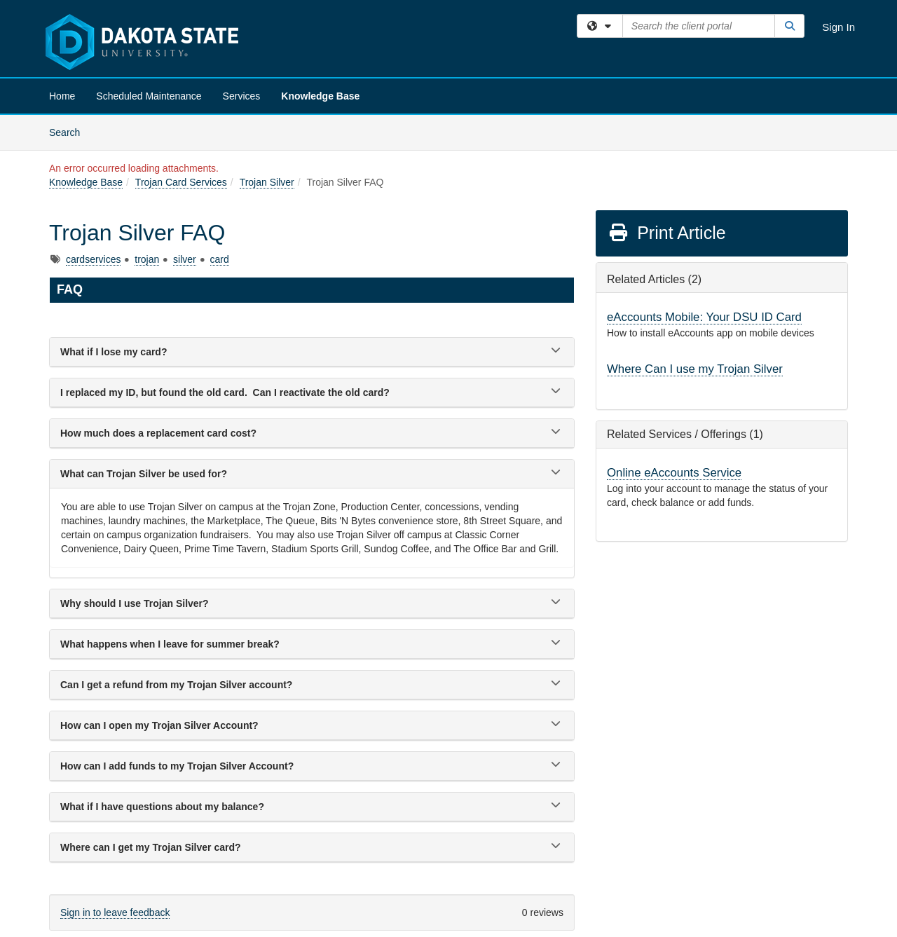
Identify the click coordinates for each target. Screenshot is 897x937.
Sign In (838, 27)
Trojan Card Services (181, 182)
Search (69, 131)
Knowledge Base (320, 96)
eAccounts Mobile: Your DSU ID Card (704, 317)
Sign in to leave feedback (115, 912)
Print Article (667, 232)
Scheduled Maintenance (148, 96)
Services (242, 96)
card (219, 259)
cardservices (93, 259)
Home (62, 96)
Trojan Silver (267, 182)
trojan (147, 259)
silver (184, 259)
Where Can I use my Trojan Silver (695, 369)
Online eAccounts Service (674, 472)
